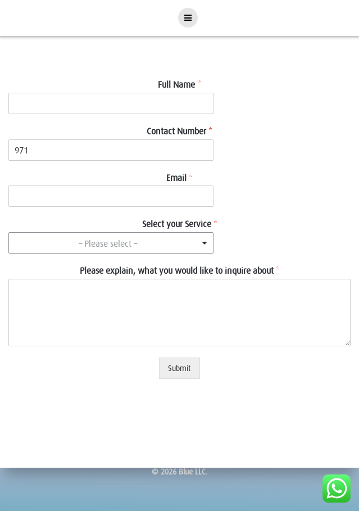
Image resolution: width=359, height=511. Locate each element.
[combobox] (110, 243)
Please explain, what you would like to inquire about (180, 270)
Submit (179, 368)
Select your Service (179, 224)
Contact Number (179, 131)
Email (179, 178)
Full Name (179, 84)
